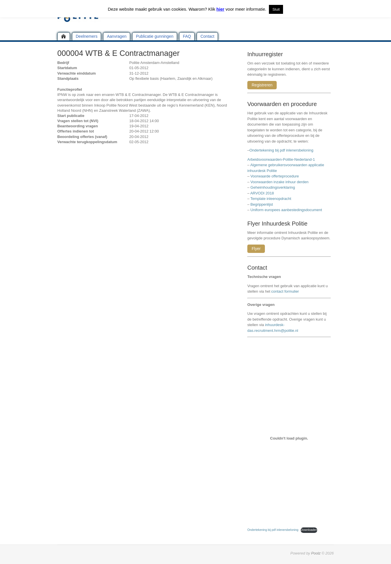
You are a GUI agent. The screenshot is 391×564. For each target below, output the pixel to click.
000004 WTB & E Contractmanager (118, 53)
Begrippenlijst (261, 204)
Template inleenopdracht (270, 198)
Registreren (262, 85)
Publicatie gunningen (154, 36)
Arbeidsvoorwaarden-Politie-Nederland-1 (281, 159)
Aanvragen (116, 36)
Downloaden (309, 529)
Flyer (256, 248)
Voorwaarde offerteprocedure (274, 176)
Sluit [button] (276, 9)
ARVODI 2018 (262, 193)
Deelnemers (86, 36)
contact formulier (285, 291)
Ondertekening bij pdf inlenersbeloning (282, 150)
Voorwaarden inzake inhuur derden (279, 182)
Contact (207, 36)
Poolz (316, 553)
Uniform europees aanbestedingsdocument (286, 210)
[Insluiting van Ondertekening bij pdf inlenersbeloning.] (289, 438)
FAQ (187, 36)
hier (221, 9)
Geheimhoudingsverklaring (272, 187)
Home (63, 36)
